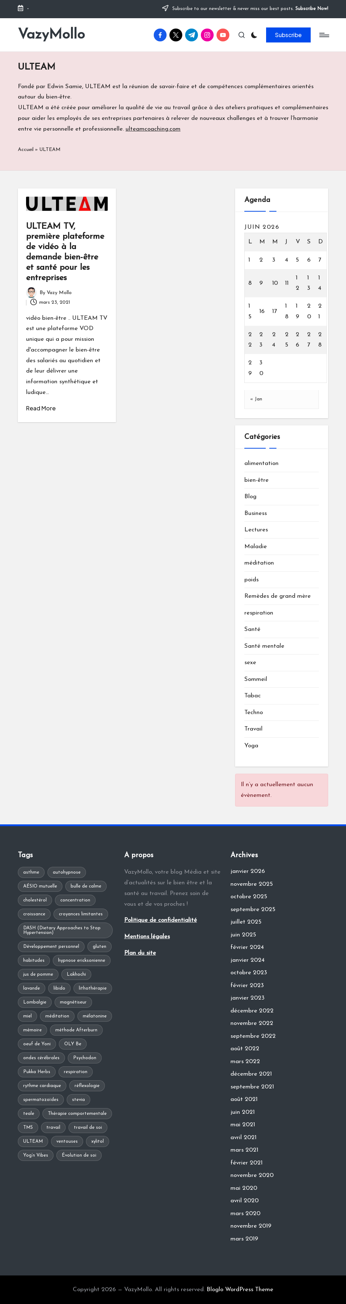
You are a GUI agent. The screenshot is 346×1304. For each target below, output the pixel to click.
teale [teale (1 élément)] (28, 1113)
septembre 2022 (253, 1036)
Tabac (252, 696)
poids (251, 580)
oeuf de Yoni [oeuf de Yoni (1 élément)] (37, 1044)
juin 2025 (243, 935)
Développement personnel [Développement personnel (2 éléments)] (51, 946)
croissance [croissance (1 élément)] (34, 914)
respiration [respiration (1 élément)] (75, 1072)
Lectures (256, 530)
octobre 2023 (248, 973)
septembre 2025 (252, 909)
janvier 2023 (247, 998)
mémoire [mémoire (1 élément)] (32, 1030)
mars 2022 (245, 1061)
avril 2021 (243, 1137)
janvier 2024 (247, 960)
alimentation (261, 463)
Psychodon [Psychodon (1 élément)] (84, 1058)
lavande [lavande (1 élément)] (31, 988)
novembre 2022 (251, 1023)
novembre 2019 (250, 1226)
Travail (253, 729)
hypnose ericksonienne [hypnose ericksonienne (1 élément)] (81, 960)
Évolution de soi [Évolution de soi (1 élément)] (79, 1155)
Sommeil (255, 679)
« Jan (256, 399)
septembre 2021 (252, 1087)
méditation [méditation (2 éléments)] (57, 1016)
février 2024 (247, 947)
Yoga (251, 746)
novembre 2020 (252, 1175)
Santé (252, 629)
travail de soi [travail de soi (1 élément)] (88, 1127)
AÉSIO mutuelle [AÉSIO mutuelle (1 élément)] (40, 886)
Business (255, 513)
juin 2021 (242, 1112)
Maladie (255, 547)
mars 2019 (244, 1239)
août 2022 (244, 1049)
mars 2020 (245, 1214)
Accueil (26, 149)
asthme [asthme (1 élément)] (31, 872)
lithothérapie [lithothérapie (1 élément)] (93, 988)
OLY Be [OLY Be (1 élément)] (72, 1044)
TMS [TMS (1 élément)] (28, 1127)
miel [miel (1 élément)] (27, 1016)
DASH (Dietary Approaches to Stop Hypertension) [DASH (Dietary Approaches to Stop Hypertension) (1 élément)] (62, 930)
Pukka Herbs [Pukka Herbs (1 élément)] (36, 1072)
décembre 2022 (252, 1011)
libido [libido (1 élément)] (59, 988)
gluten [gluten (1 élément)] (99, 946)
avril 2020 (244, 1201)
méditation (259, 563)
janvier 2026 (247, 871)
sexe (250, 662)
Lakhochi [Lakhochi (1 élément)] (76, 974)
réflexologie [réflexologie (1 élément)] (87, 1085)
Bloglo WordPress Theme (240, 1290)
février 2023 (247, 985)
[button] (288, 34)
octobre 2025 (248, 897)
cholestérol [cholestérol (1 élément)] (35, 900)
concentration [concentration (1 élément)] (75, 900)
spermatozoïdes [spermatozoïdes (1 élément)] (40, 1099)
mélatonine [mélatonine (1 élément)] (95, 1016)
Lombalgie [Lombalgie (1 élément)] (34, 1002)
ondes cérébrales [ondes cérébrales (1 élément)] (41, 1058)
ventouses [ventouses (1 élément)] (67, 1141)
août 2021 (244, 1099)
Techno (253, 712)
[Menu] (323, 34)
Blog (250, 497)
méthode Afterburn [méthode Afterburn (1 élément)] (76, 1030)
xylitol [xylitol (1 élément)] (97, 1141)
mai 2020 (243, 1188)
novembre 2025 (251, 884)
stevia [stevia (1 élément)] (78, 1099)
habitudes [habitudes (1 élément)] (34, 960)
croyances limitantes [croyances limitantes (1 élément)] (81, 914)
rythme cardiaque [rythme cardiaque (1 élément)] (42, 1085)
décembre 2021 (251, 1074)
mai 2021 (242, 1125)
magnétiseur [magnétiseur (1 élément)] (73, 1002)
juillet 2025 (245, 922)
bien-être (256, 480)
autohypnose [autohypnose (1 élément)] (67, 872)
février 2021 (246, 1163)
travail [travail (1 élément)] (53, 1127)
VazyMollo (51, 35)
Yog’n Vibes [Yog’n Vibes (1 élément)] (35, 1155)
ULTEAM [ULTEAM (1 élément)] (33, 1141)
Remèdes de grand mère (277, 596)
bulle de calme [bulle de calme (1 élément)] (86, 886)
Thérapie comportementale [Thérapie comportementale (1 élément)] (77, 1113)
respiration (258, 613)
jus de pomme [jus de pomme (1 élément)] (38, 974)
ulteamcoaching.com (153, 129)
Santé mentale (264, 646)
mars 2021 (244, 1150)
